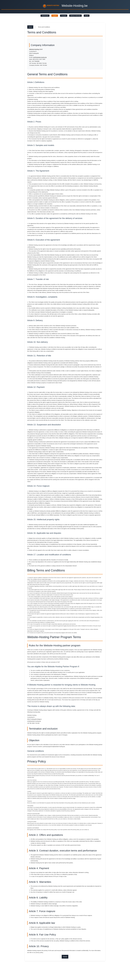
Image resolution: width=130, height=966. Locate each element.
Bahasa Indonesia (75, 15)
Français (63, 15)
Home (30, 27)
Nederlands (45, 15)
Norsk (86, 15)
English (55, 15)
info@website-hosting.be (40, 57)
